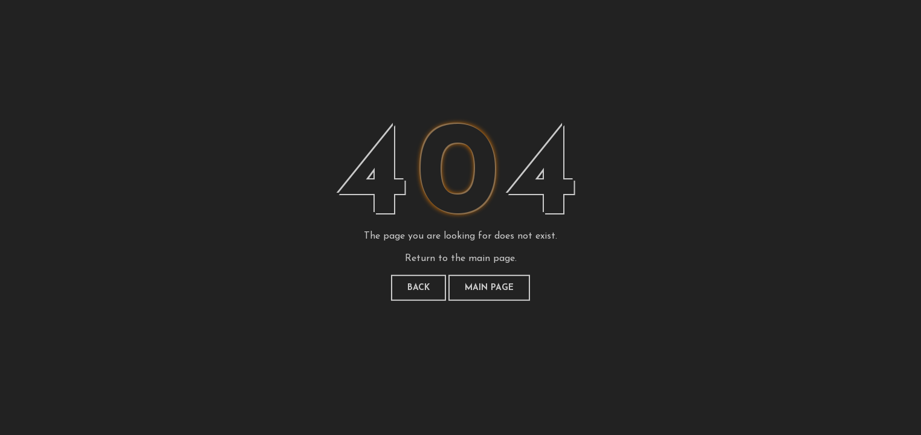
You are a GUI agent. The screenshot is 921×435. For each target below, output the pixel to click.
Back (418, 287)
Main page (489, 287)
